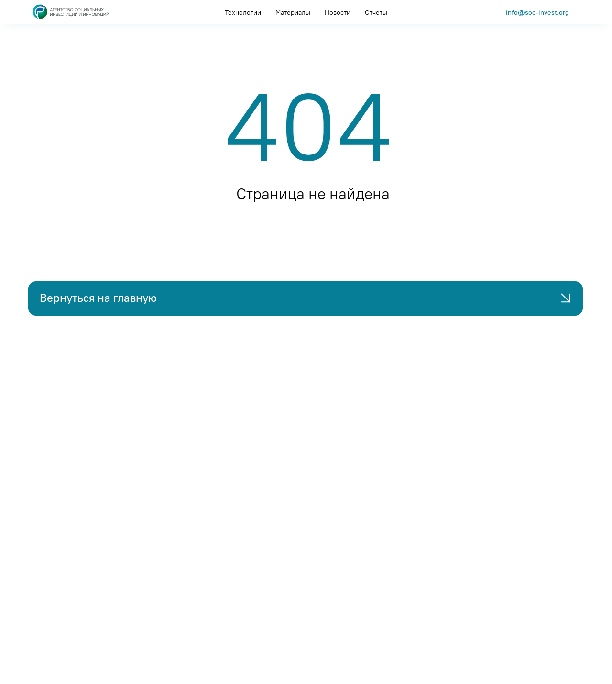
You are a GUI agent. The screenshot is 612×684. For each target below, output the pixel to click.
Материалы (292, 13)
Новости (337, 13)
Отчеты (376, 13)
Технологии (243, 13)
